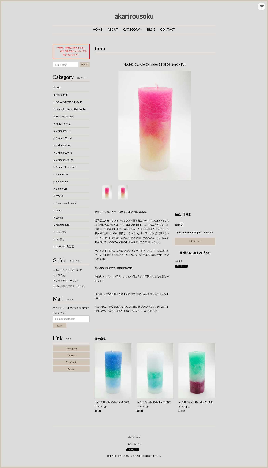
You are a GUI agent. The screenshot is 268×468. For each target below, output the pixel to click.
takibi (59, 87)
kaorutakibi (62, 94)
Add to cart (195, 241)
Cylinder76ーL (63, 145)
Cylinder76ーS (63, 131)
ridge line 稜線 (63, 123)
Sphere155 (62, 188)
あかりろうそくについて (69, 270)
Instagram (71, 348)
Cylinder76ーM (64, 138)
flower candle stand (66, 203)
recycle (59, 196)
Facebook (71, 362)
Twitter (71, 355)
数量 (177, 224)
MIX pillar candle (65, 116)
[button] (133, 29)
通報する (178, 261)
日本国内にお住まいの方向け (195, 252)
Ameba (71, 369)
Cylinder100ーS (64, 152)
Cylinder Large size (66, 167)
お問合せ (60, 275)
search (84, 64)
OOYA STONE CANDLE (69, 102)
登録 (59, 325)
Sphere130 (62, 181)
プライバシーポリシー (67, 280)
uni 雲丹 (60, 239)
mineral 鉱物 (62, 225)
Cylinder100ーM (64, 160)
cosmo (59, 217)
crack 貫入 (61, 232)
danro (59, 210)
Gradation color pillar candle (71, 109)
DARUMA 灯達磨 (65, 246)
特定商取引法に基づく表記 (70, 286)
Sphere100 (62, 174)
